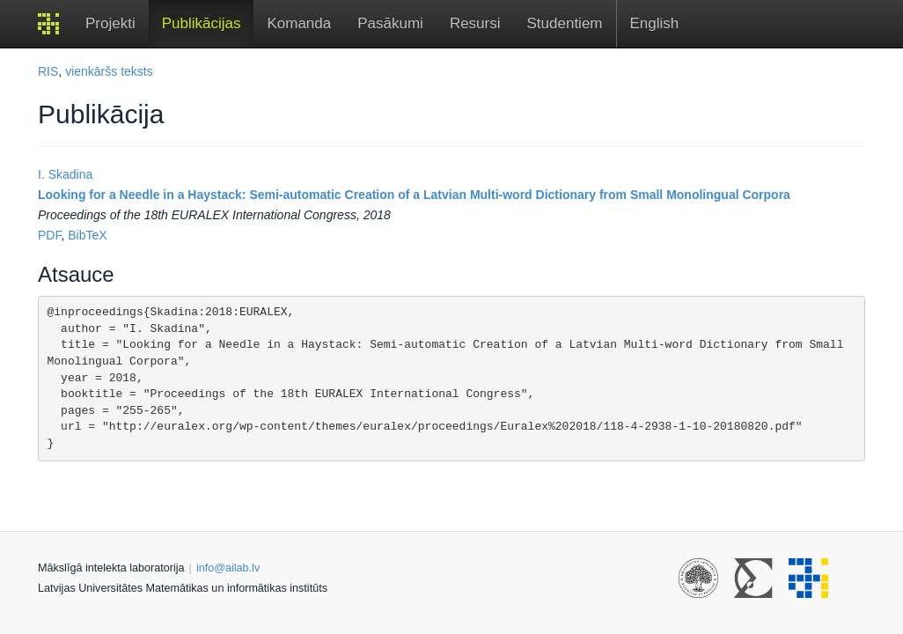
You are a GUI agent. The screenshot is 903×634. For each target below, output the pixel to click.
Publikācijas (201, 23)
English (654, 23)
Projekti (110, 23)
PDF (49, 235)
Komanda (299, 23)
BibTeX (87, 235)
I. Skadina (65, 174)
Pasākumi (390, 23)
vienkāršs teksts (109, 71)
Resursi (475, 23)
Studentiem (565, 23)
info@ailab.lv (228, 568)
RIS (48, 71)
